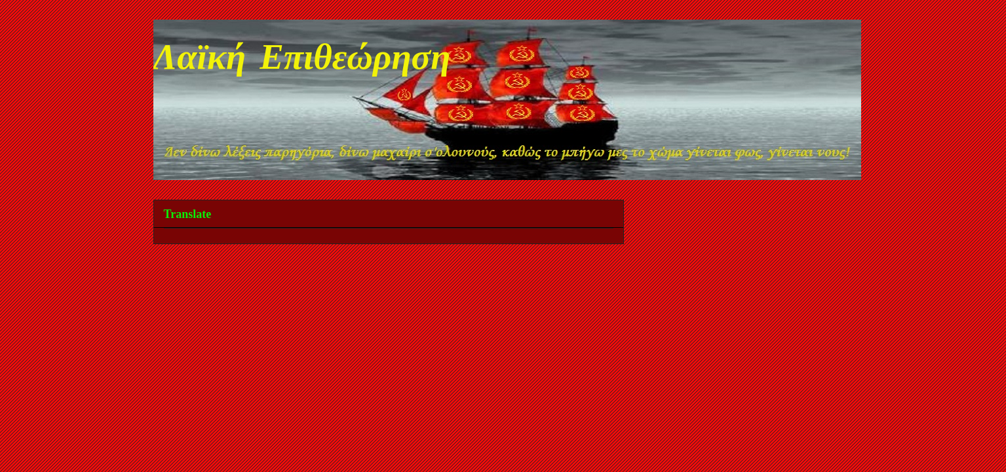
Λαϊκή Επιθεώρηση (302, 60)
